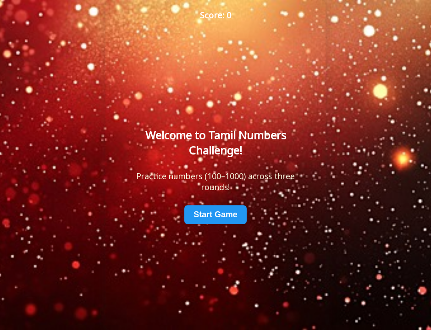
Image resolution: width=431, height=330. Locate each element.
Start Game (215, 214)
